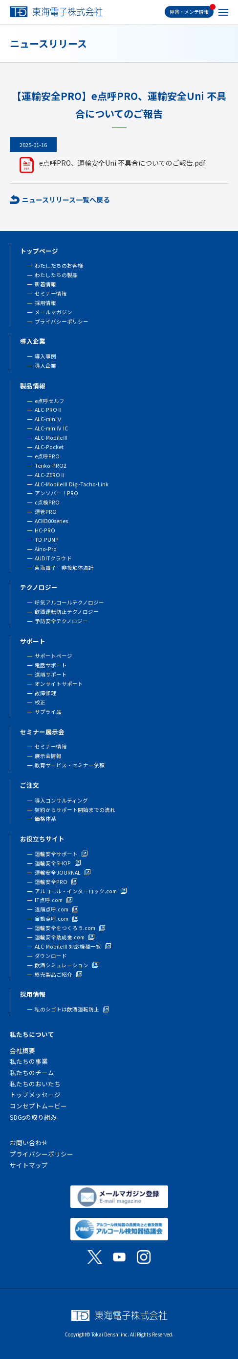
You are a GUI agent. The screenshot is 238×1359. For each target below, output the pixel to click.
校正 (40, 702)
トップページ (39, 250)
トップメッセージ (35, 1094)
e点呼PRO (47, 456)
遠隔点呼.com (51, 909)
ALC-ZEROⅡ (50, 474)
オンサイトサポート (59, 683)
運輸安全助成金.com (60, 937)
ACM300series (51, 521)
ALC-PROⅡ (49, 409)
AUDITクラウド (53, 558)
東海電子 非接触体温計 (64, 567)
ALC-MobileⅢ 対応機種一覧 (68, 946)
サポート (32, 641)
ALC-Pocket (49, 447)
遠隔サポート (51, 674)
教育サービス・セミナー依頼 (70, 765)
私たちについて (32, 1034)
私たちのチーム (32, 1072)
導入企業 (32, 341)
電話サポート (51, 665)
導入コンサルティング (61, 800)
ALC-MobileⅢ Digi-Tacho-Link (71, 484)
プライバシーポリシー (61, 321)
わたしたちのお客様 (59, 265)
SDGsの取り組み (33, 1117)
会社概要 (22, 1050)
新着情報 (45, 284)
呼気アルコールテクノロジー (69, 602)
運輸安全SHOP (53, 863)
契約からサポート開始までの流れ (75, 809)
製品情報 (32, 385)
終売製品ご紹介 (53, 974)
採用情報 (45, 302)
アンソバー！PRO (56, 493)
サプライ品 (48, 711)
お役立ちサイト (42, 838)
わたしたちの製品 (56, 274)
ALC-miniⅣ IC (51, 428)
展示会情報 (48, 755)
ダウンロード (51, 955)
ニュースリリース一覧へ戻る (66, 199)
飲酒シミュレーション (61, 965)
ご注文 (29, 785)
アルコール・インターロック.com (76, 891)
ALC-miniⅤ (48, 419)
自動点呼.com (51, 918)
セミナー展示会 (42, 731)
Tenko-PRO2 (50, 465)
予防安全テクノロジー (61, 621)
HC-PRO (45, 530)
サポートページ (53, 655)
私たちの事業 (29, 1061)
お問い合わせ (29, 1142)
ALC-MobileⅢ (51, 437)
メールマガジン (53, 312)
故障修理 (45, 693)
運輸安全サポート (56, 853)
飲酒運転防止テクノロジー (67, 611)
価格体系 (45, 818)
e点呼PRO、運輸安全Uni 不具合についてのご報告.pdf (122, 163)
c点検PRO (47, 502)
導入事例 (45, 356)
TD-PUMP (47, 539)
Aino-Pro (46, 549)
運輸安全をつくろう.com (65, 927)
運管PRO (46, 511)
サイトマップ (29, 1165)
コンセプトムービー (38, 1105)
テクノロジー (39, 587)
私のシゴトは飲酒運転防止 (67, 1009)
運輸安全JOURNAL (58, 872)
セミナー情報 (51, 293)
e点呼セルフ (50, 400)
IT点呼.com (49, 900)
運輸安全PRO (51, 881)
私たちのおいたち (35, 1083)
